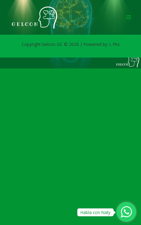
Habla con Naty (95, 212)
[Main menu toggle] (128, 17)
